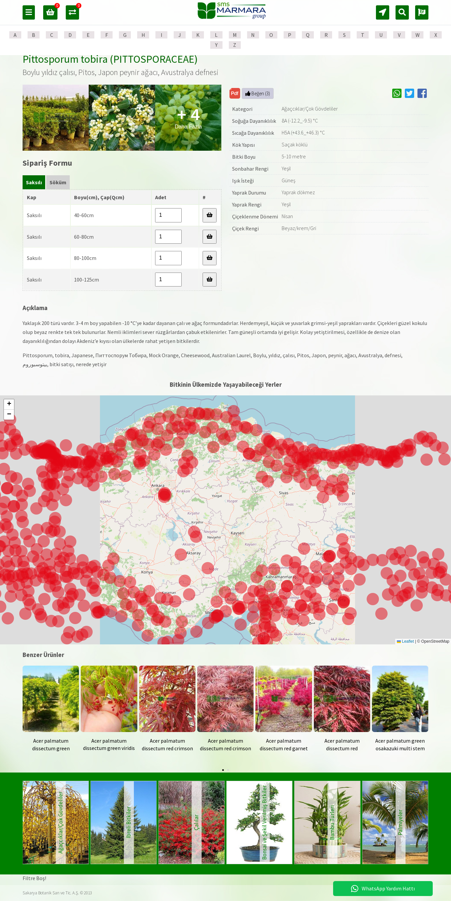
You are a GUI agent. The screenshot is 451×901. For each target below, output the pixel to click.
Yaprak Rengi (246, 204)
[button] (239, 609)
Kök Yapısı (243, 144)
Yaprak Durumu (249, 192)
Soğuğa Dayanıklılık (254, 121)
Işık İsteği (243, 180)
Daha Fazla (188, 117)
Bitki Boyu (243, 156)
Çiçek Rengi (245, 228)
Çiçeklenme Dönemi (255, 216)
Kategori (242, 109)
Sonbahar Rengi (250, 168)
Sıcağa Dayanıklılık (253, 132)
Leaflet (405, 641)
